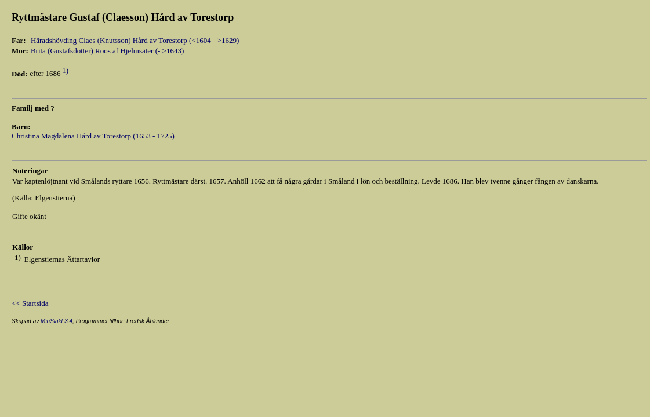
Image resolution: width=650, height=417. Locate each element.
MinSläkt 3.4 (56, 321)
